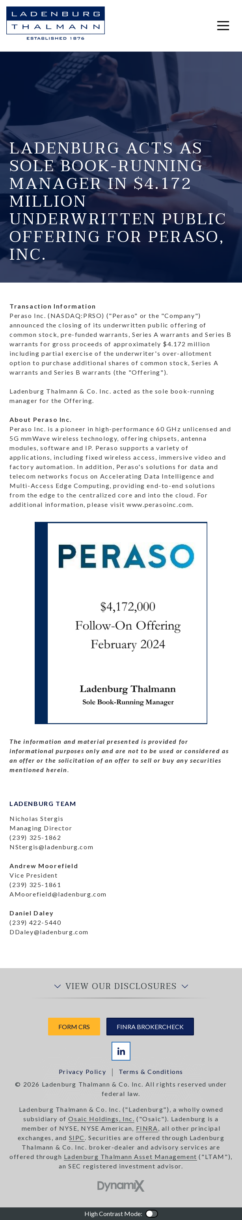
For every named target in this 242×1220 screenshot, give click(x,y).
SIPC (77, 1137)
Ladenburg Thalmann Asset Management (130, 1156)
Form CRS (74, 1026)
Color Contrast (151, 1214)
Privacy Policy (82, 1071)
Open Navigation (226, 25)
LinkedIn (121, 1051)
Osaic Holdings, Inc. (101, 1118)
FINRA (147, 1128)
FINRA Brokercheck (150, 1026)
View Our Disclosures (121, 987)
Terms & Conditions (151, 1071)
